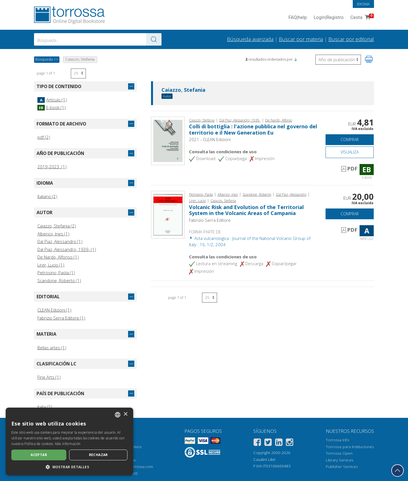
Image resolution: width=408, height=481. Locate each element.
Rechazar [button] (98, 454)
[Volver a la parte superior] (397, 470)
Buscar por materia (301, 39)
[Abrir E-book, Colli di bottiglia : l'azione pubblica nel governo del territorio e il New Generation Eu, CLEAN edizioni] (167, 140)
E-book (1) (51, 107)
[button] (295, 59)
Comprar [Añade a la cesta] (350, 139)
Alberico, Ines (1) (53, 234)
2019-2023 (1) (52, 166)
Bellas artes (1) (51, 347)
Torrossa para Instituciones (350, 446)
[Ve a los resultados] (154, 39)
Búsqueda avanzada (250, 39)
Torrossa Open (339, 453)
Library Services (339, 460)
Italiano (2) (47, 196)
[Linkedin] (279, 443)
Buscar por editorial (351, 39)
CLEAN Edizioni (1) (54, 310)
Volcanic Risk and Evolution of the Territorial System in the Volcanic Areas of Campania (246, 210)
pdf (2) (43, 137)
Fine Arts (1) (49, 377)
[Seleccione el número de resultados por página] (78, 73)
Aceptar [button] (39, 454)
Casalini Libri (264, 459)
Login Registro (329, 17)
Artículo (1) (52, 100)
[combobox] (98, 39)
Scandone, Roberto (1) (59, 280)
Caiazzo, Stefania (183, 90)
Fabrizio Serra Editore (210, 220)
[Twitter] (268, 443)
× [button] (125, 414)
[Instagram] (289, 443)
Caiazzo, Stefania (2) (56, 226)
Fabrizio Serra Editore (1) (61, 318)
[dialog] (69, 441)
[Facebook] (257, 443)
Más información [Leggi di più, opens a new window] (68, 443)
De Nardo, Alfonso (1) (58, 257)
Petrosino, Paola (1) (56, 272)
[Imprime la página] (369, 59)
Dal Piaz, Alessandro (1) (59, 241)
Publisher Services (342, 466)
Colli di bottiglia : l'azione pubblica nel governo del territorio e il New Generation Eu (253, 129)
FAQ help (297, 17)
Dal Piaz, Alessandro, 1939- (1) (66, 249)
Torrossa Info (337, 439)
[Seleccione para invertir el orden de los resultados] (338, 60)
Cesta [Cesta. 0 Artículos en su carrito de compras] (361, 18)
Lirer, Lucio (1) (50, 265)
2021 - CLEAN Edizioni (210, 139)
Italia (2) (44, 407)
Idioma (363, 4)
